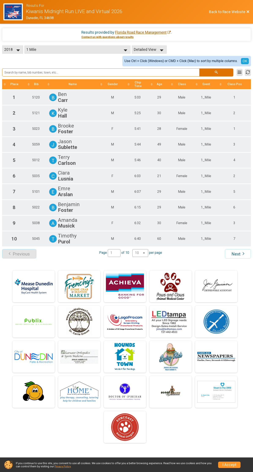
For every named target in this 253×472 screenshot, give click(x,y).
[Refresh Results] (248, 72)
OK (245, 61)
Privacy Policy (63, 466)
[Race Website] (14, 11)
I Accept (229, 465)
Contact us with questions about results (107, 37)
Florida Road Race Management (141, 32)
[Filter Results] (240, 72)
